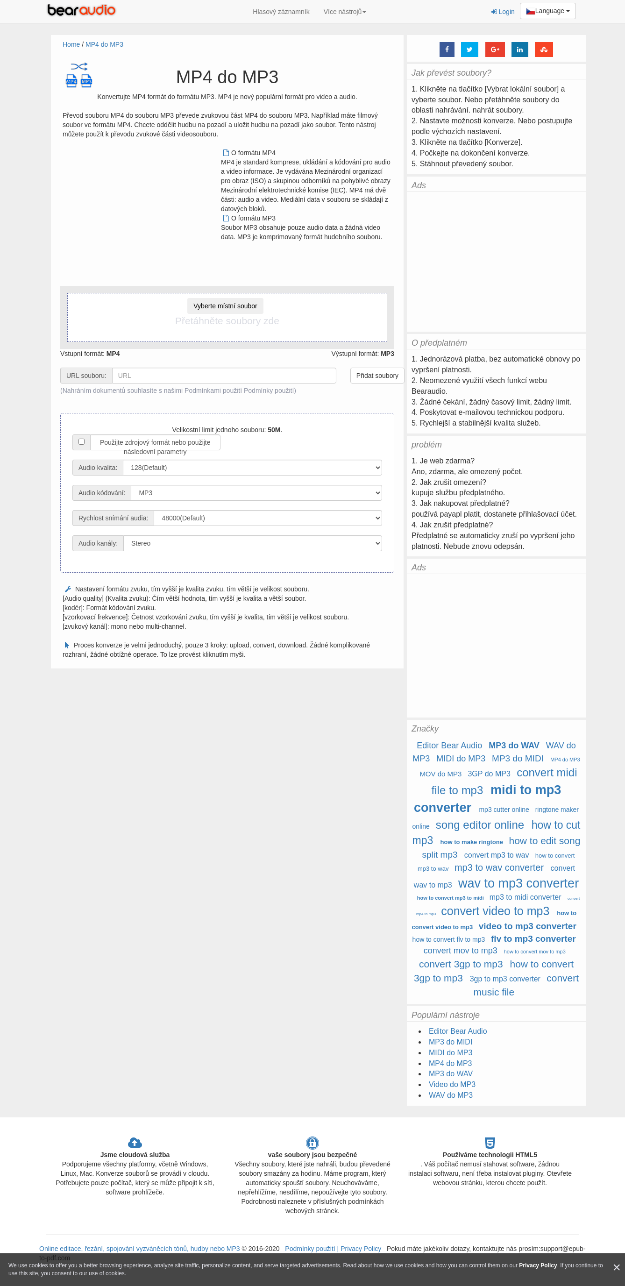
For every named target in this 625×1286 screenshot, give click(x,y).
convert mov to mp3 (460, 950)
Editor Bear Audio (449, 745)
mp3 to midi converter (525, 897)
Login (503, 11)
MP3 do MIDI (518, 758)
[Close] (616, 1268)
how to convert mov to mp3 (535, 951)
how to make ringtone (472, 841)
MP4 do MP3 (104, 44)
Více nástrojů (345, 11)
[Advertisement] (141, 213)
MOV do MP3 (440, 774)
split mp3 (440, 855)
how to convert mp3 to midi (450, 898)
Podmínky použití (269, 390)
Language (548, 11)
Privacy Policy (360, 1248)
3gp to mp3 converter (505, 979)
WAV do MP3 (451, 1095)
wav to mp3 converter (518, 883)
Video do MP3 (452, 1084)
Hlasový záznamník (281, 11)
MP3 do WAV (514, 745)
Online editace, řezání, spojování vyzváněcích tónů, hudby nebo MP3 (139, 1248)
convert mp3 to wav (496, 855)
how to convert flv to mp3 (448, 939)
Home (71, 44)
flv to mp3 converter (533, 939)
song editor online (480, 824)
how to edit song (544, 840)
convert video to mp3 (495, 910)
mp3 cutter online (504, 809)
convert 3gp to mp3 (461, 964)
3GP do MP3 (489, 774)
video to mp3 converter (527, 926)
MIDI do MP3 (460, 758)
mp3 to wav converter (499, 867)
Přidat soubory (377, 375)
